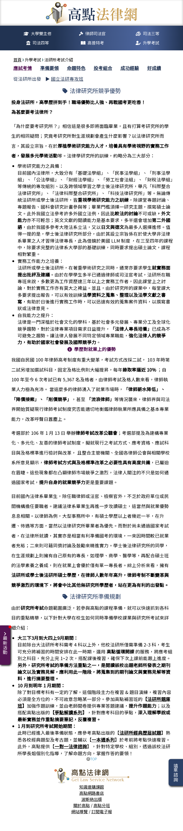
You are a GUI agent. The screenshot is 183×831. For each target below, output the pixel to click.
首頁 (17, 60)
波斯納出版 (91, 799)
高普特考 (96, 43)
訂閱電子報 (101, 811)
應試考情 (22, 68)
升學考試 (151, 43)
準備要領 (49, 68)
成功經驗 (129, 68)
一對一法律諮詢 (71, 746)
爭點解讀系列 (68, 712)
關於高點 (81, 805)
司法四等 (40, 43)
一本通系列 (103, 739)
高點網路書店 (91, 793)
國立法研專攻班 (67, 79)
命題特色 (76, 68)
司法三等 (151, 33)
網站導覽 (79, 811)
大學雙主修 (41, 33)
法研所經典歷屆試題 (140, 733)
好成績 (154, 68)
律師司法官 (95, 33)
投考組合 (103, 68)
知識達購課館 (91, 787)
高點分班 (101, 805)
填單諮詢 (175, 772)
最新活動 (6, 639)
